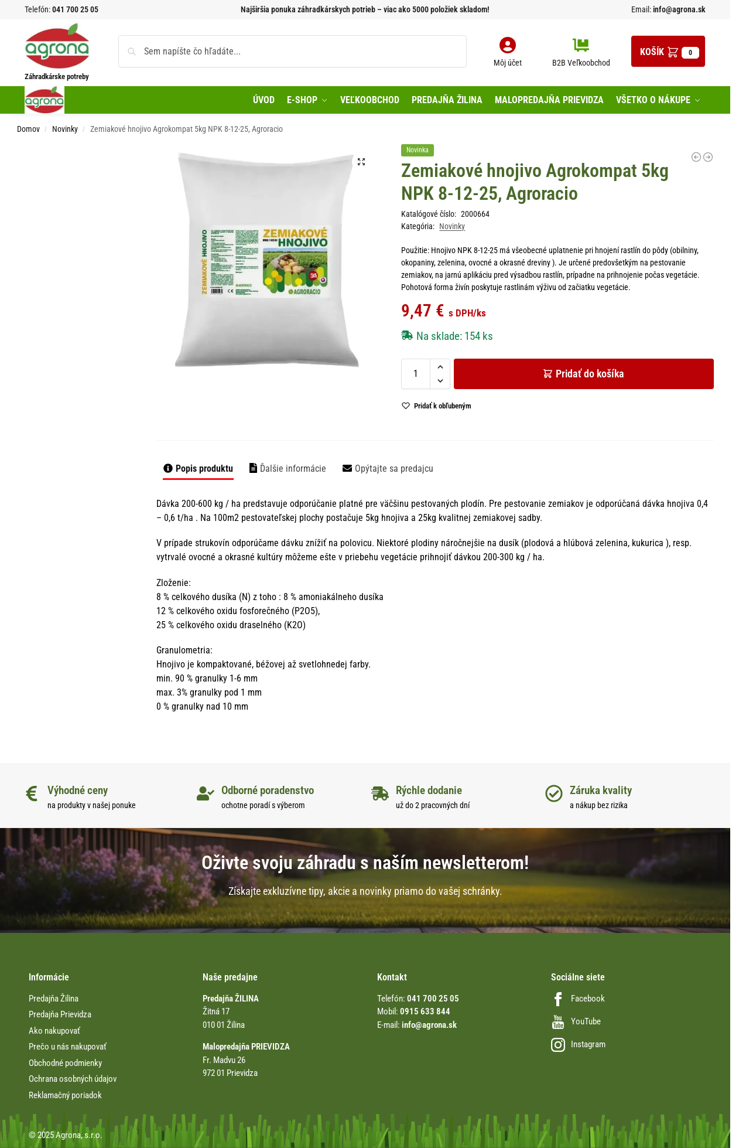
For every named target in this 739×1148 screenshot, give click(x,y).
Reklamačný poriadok (65, 1095)
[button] (668, 51)
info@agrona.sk (678, 9)
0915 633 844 (425, 1011)
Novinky (65, 129)
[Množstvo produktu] (415, 374)
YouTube (576, 1021)
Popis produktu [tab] (204, 468)
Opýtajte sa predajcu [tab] (394, 468)
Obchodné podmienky (65, 1063)
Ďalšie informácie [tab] (293, 468)
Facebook (578, 998)
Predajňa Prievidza (60, 1014)
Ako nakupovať (54, 1031)
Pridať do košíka (590, 373)
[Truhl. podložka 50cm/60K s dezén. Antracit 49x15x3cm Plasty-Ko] (696, 157)
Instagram (578, 1044)
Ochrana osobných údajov (73, 1079)
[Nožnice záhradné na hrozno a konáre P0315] (708, 157)
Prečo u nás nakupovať (68, 1046)
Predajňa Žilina (53, 998)
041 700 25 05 (75, 9)
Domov (28, 129)
